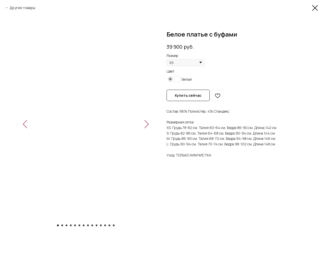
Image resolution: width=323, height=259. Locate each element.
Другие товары (22, 7)
